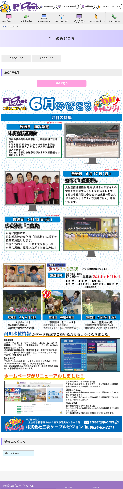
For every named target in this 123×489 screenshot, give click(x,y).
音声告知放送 (26, 21)
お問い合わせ (114, 21)
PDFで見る (61, 83)
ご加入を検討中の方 (96, 21)
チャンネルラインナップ (79, 21)
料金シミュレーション (110, 6)
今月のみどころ (16, 58)
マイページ (48, 6)
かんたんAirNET (61, 21)
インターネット (44, 21)
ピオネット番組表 (69, 6)
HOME (4, 26)
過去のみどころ (46, 58)
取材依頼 (89, 6)
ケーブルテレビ (8, 21)
